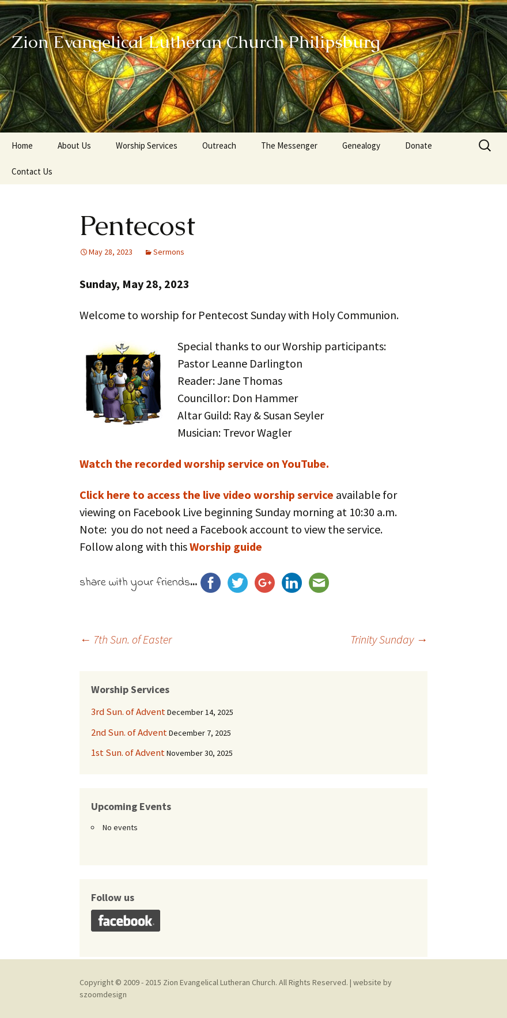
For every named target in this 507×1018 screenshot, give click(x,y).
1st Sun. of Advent (128, 752)
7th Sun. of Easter (126, 639)
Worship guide (226, 546)
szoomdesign (103, 994)
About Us (74, 145)
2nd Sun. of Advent (129, 732)
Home (22, 145)
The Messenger (289, 145)
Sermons (168, 252)
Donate (418, 145)
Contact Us (32, 171)
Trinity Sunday (388, 639)
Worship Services (146, 145)
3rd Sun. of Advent (128, 711)
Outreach (219, 145)
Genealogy (361, 145)
